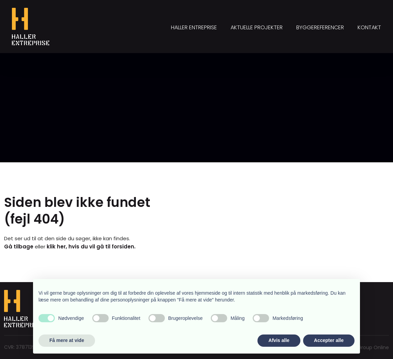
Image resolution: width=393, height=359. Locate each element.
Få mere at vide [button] (66, 340)
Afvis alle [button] (278, 340)
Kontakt (369, 27)
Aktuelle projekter (257, 27)
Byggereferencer (320, 27)
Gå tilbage (18, 246)
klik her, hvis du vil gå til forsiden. (91, 246)
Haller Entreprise (194, 27)
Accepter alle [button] (329, 340)
